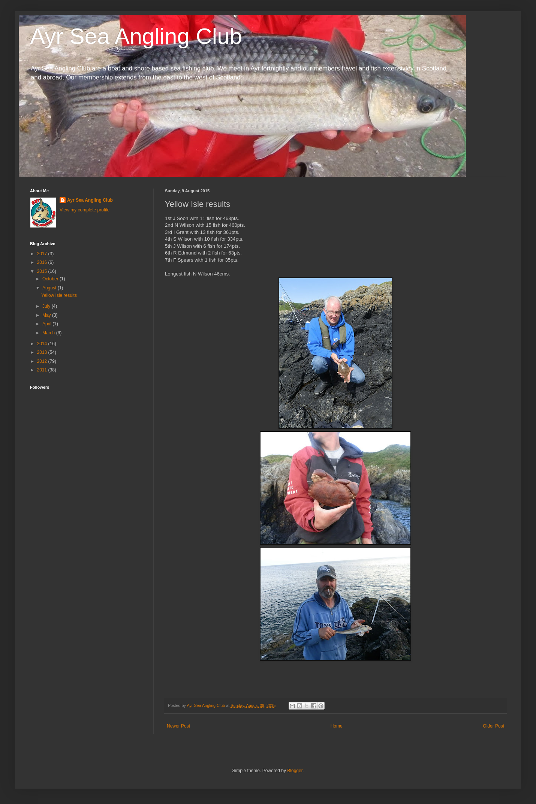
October (51, 278)
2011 (42, 370)
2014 (42, 343)
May (47, 315)
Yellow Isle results (59, 295)
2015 (42, 271)
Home (337, 726)
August (50, 287)
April (47, 323)
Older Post (493, 726)
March (49, 332)
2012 (42, 361)
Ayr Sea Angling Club (136, 36)
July (47, 306)
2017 (42, 253)
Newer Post (178, 726)
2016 (42, 262)
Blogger (294, 770)
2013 (42, 352)
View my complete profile (84, 210)
